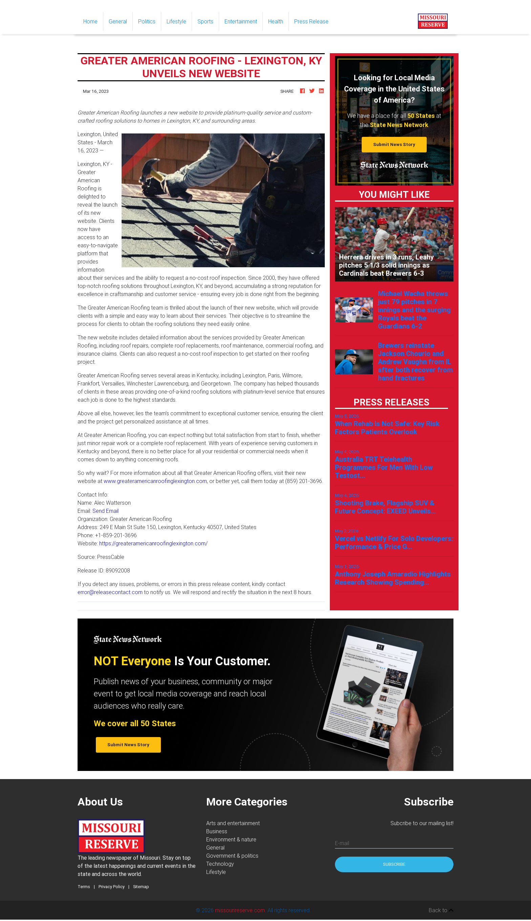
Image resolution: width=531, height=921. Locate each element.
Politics (146, 21)
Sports (205, 21)
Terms (84, 886)
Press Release (311, 21)
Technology (220, 863)
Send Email (105, 510)
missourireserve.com (240, 910)
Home (93, 21)
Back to (441, 910)
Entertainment (241, 21)
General (118, 21)
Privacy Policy (112, 886)
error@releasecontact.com (110, 592)
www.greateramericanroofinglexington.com (155, 481)
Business (216, 831)
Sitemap (141, 886)
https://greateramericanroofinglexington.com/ (153, 543)
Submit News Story (394, 144)
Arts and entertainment (233, 823)
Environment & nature (231, 839)
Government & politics (232, 855)
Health (275, 21)
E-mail (342, 843)
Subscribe (394, 864)
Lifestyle (176, 21)
